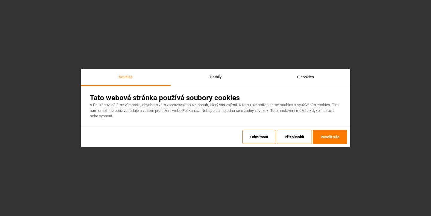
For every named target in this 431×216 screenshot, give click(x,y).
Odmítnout (259, 137)
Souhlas (126, 77)
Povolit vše (330, 137)
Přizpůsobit (294, 137)
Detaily (215, 77)
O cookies (305, 77)
